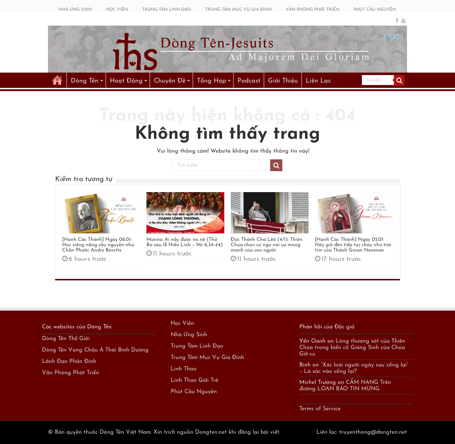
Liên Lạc (318, 81)
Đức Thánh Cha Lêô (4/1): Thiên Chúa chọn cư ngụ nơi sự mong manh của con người (267, 245)
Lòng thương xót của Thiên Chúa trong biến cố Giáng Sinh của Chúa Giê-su (352, 347)
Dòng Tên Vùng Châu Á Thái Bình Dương (95, 350)
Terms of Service (320, 409)
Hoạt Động (126, 81)
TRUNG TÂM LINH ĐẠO (166, 9)
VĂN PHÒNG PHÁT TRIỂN (312, 9)
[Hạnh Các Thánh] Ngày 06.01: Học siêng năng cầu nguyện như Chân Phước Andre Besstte (98, 245)
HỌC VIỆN (117, 9)
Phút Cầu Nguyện (194, 392)
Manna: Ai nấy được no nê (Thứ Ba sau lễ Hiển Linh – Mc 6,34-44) (184, 242)
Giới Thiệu (283, 81)
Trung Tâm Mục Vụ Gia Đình (207, 357)
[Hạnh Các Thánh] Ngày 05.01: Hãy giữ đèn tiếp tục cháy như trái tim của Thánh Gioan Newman (353, 245)
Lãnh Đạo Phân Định (69, 361)
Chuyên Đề (170, 81)
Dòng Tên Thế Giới (66, 339)
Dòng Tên (84, 81)
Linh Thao (184, 369)
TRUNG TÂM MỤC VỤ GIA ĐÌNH (238, 9)
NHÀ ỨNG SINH (75, 9)
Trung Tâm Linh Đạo (197, 346)
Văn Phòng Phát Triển (70, 373)
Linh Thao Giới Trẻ (194, 380)
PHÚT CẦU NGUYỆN (375, 9)
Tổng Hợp (211, 81)
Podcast (248, 81)
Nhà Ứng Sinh (189, 335)
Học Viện (182, 323)
